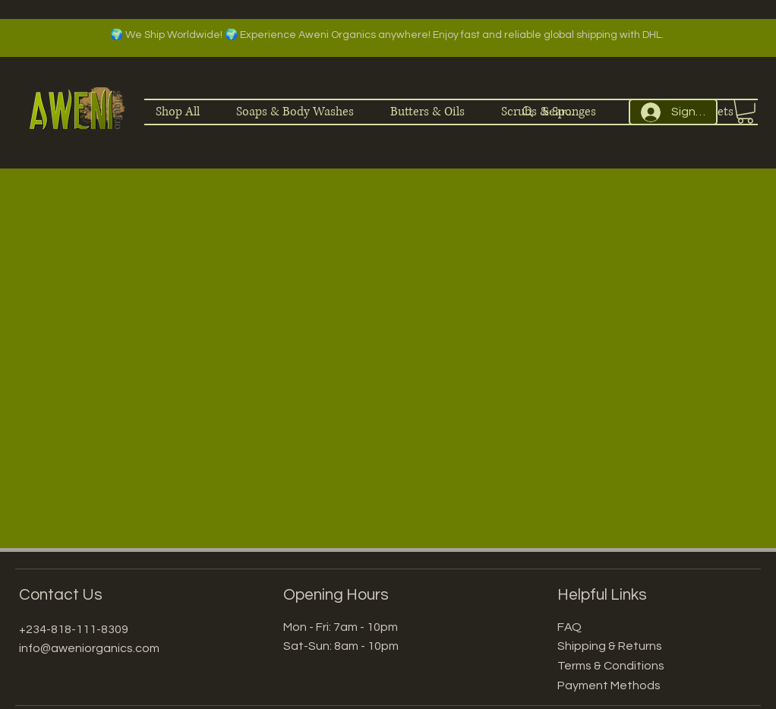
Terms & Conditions (610, 666)
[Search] (560, 112)
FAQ (569, 627)
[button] (745, 111)
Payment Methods (609, 685)
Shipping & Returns (609, 646)
